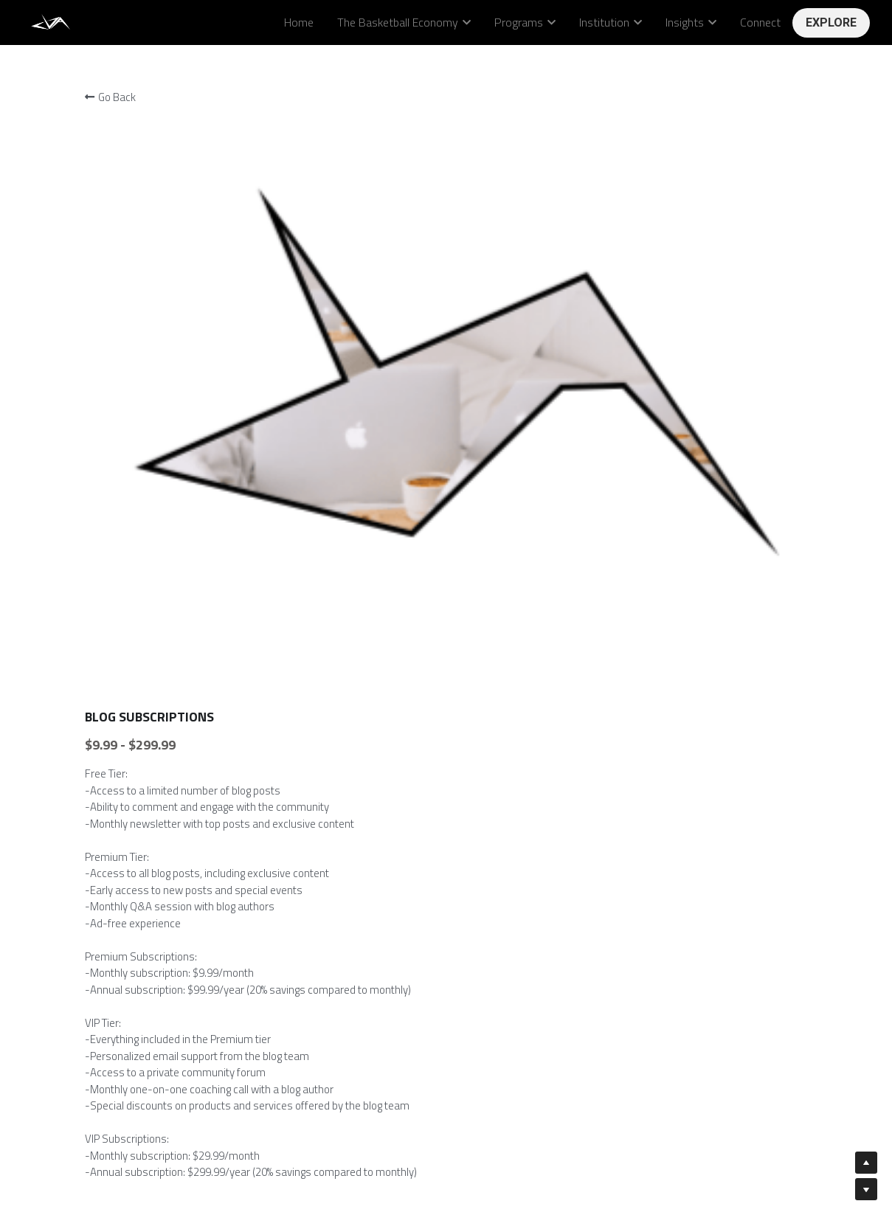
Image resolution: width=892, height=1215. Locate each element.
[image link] (52, 21)
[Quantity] (665, 759)
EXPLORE (831, 22)
